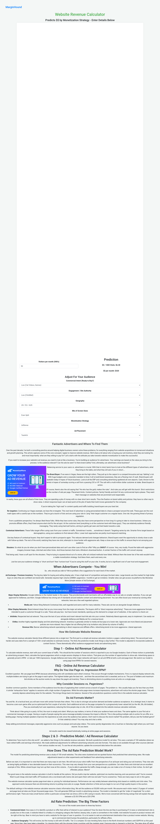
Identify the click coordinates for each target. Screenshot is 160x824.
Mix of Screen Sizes (80, 411)
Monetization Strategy (80, 421)
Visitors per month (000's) (49, 362)
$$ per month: (108, 371)
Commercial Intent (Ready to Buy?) (80, 381)
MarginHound (14, 7)
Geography (80, 401)
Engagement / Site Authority (80, 391)
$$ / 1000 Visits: (108, 365)
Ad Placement (80, 431)
